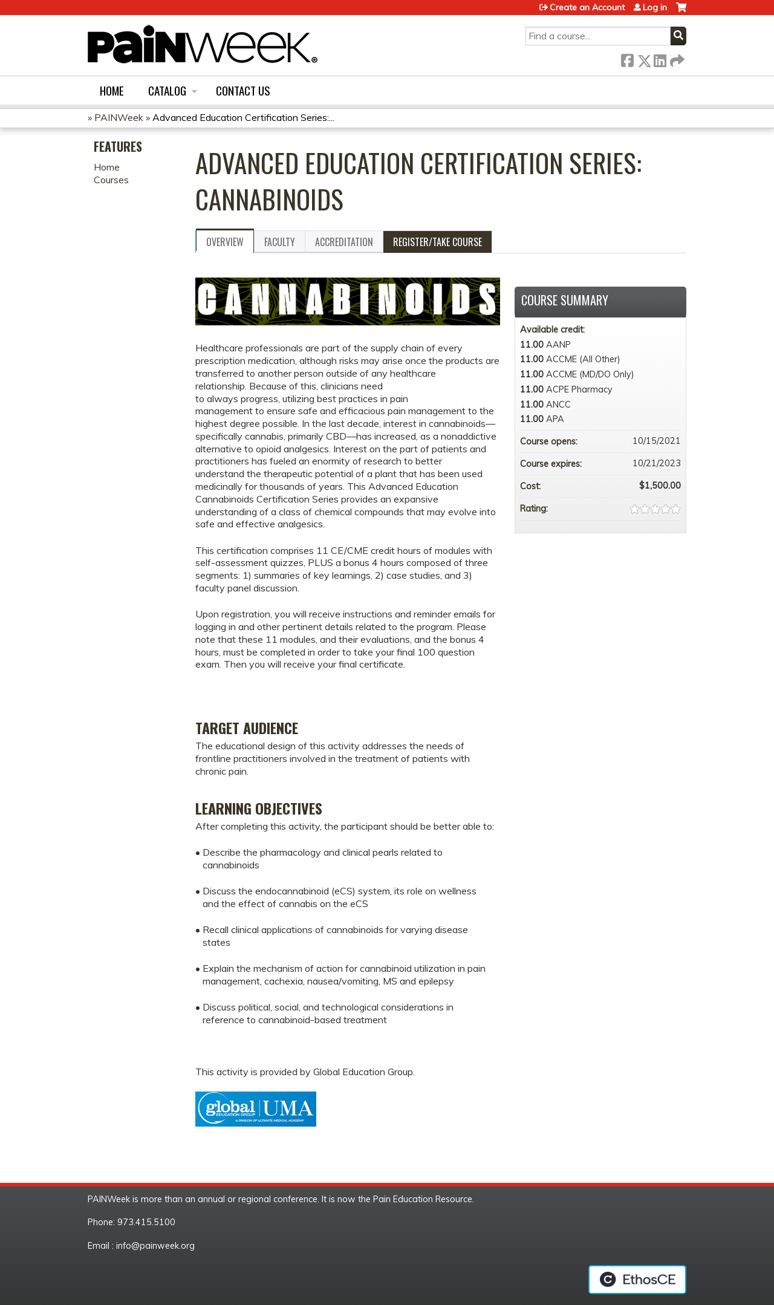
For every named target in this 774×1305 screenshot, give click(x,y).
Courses (111, 180)
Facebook (627, 58)
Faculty (279, 242)
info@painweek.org (155, 1245)
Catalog (167, 90)
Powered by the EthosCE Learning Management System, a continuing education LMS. (637, 1279)
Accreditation (344, 242)
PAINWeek (118, 117)
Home (112, 90)
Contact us (243, 90)
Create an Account (587, 7)
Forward (676, 58)
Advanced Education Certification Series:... (243, 117)
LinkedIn (660, 58)
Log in (655, 7)
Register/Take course (437, 242)
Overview (225, 242)
